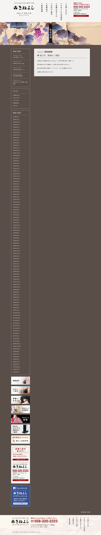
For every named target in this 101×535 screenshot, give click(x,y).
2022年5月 (15, 189)
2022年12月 (15, 173)
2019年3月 (15, 274)
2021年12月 (15, 199)
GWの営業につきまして (18, 57)
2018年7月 (15, 294)
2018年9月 (15, 289)
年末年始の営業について (19, 69)
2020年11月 (15, 227)
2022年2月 (15, 194)
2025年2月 (15, 127)
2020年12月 (15, 225)
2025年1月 (15, 129)
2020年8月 (15, 235)
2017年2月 (15, 338)
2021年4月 (15, 220)
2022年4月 (15, 191)
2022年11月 (15, 176)
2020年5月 (15, 240)
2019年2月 (15, 276)
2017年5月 (15, 330)
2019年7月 (15, 263)
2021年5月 (15, 217)
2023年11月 (15, 153)
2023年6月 (15, 160)
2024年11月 (15, 135)
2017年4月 (15, 333)
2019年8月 (15, 261)
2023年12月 (15, 150)
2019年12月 (15, 251)
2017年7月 (15, 325)
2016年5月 (15, 359)
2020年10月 (15, 230)
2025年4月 (15, 124)
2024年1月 (15, 147)
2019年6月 (15, 266)
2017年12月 (15, 312)
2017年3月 (15, 336)
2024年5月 (15, 142)
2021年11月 (15, 202)
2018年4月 (15, 302)
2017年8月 (15, 323)
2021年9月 (15, 207)
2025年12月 (15, 122)
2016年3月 (15, 364)
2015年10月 (15, 366)
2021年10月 (15, 204)
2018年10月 (15, 287)
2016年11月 (15, 346)
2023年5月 (15, 163)
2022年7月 (15, 184)
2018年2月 (15, 307)
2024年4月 (15, 145)
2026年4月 (15, 117)
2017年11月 (15, 315)
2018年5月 (15, 299)
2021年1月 (15, 222)
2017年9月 (15, 320)
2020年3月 (15, 245)
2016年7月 (15, 354)
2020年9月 (15, 232)
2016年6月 (15, 356)
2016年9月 (15, 351)
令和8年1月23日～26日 (18, 63)
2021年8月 (15, 209)
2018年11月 (15, 284)
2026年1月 (15, 119)
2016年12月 (15, 343)
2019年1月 (15, 279)
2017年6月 (15, 328)
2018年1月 (15, 310)
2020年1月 (15, 248)
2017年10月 (15, 318)
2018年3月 (15, 305)
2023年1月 (15, 171)
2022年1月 (15, 196)
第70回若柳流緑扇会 (18, 75)
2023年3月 (15, 165)
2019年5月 (15, 269)
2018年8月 (15, 292)
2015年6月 (15, 372)
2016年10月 (15, 348)
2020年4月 (15, 243)
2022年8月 (15, 181)
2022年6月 (15, 186)
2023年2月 (15, 168)
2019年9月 (15, 258)
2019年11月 (15, 253)
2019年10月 (15, 256)
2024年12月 (15, 132)
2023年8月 (15, 158)
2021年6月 (15, 214)
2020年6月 (15, 238)
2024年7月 (15, 140)
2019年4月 (15, 271)
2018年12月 (15, 281)
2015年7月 (15, 369)
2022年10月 (15, 178)
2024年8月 (15, 137)
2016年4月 (15, 361)
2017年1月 (15, 341)
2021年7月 (15, 212)
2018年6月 (15, 297)
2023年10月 (15, 155)
